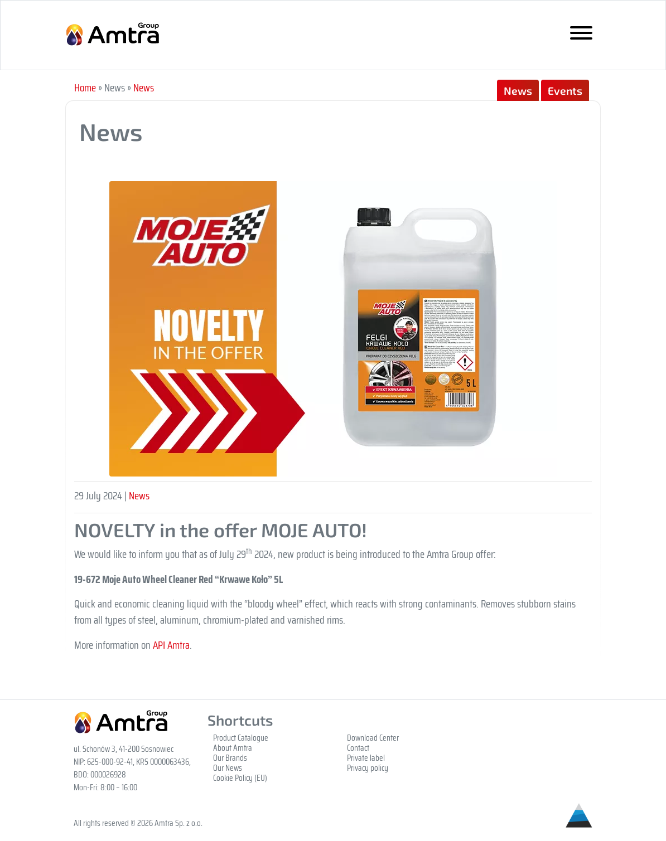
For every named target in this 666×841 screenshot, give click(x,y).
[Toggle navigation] (581, 35)
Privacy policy (367, 768)
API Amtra (171, 644)
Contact (358, 748)
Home (85, 87)
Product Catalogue (240, 738)
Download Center (373, 738)
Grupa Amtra (121, 35)
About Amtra (232, 748)
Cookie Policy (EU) (240, 778)
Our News (227, 768)
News (143, 87)
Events (565, 90)
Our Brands (230, 758)
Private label (366, 758)
